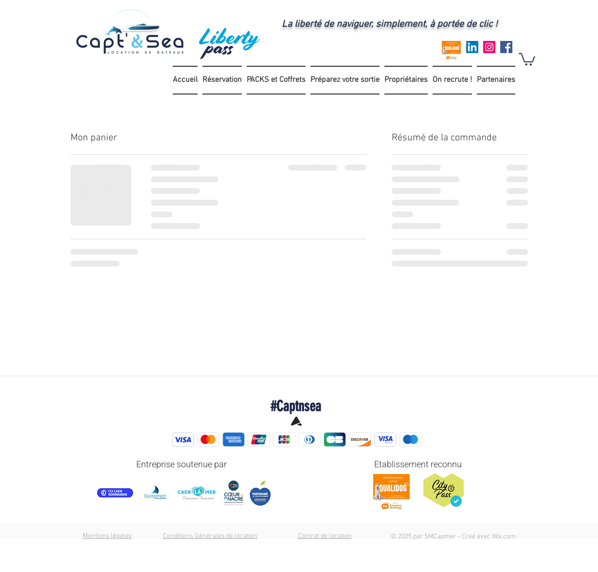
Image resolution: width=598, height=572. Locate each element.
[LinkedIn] (472, 47)
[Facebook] (506, 47)
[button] (527, 59)
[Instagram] (489, 47)
